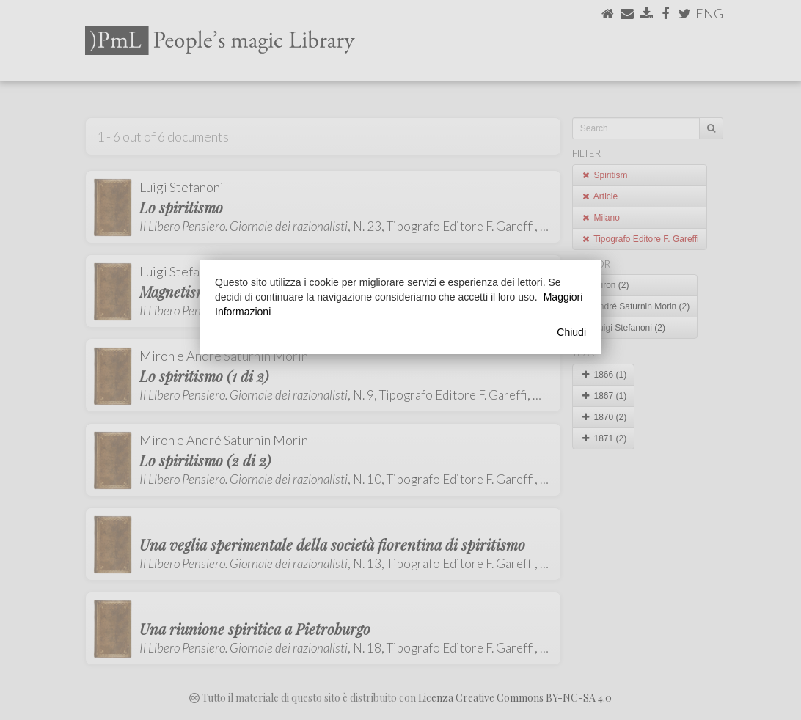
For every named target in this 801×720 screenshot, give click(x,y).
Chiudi (571, 332)
